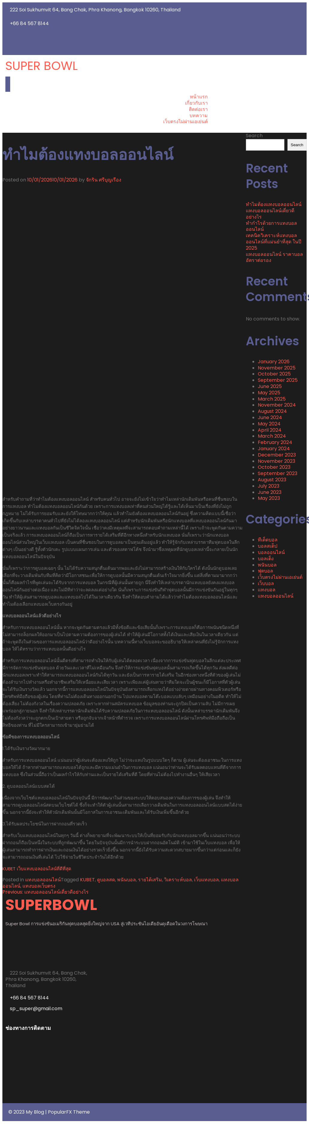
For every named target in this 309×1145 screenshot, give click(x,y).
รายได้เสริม (150, 879)
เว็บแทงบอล (206, 879)
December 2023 (277, 454)
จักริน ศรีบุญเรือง (103, 179)
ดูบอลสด (106, 879)
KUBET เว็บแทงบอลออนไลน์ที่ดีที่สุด (36, 868)
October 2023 (274, 467)
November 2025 (277, 367)
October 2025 (274, 373)
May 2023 (269, 498)
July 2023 (268, 486)
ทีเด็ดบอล (268, 539)
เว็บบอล (266, 583)
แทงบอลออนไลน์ (43, 879)
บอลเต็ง (266, 558)
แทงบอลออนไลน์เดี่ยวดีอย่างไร (270, 213)
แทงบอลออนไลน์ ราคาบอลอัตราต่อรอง (274, 257)
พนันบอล (126, 879)
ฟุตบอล (265, 570)
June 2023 (269, 492)
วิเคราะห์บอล (178, 879)
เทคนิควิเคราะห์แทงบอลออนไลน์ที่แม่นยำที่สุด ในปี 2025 (273, 241)
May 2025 (269, 392)
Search (254, 135)
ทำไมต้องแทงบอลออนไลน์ (274, 204)
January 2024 (274, 448)
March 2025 (272, 399)
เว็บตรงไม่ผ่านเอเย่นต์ (280, 577)
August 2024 (272, 411)
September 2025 (278, 380)
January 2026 (274, 361)
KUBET (87, 879)
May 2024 (269, 423)
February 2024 (275, 442)
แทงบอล (266, 589)
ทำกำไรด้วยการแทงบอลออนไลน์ (271, 226)
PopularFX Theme (69, 1112)
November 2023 (276, 461)
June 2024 (270, 417)
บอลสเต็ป (267, 546)
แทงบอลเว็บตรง (38, 886)
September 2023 (277, 473)
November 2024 (277, 404)
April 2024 (269, 430)
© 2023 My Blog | (28, 1112)
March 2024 (272, 436)
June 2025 (270, 386)
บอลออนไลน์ (271, 552)
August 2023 (272, 479)
